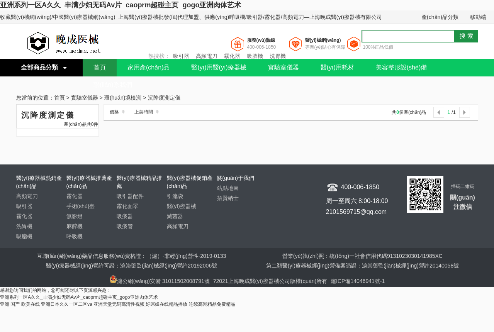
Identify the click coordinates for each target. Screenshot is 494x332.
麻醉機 (74, 226)
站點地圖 (228, 188)
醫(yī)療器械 (181, 206)
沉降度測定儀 (164, 98)
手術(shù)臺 (80, 206)
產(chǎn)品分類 (439, 17)
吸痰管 (125, 226)
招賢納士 (228, 198)
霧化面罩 (127, 206)
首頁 (99, 67)
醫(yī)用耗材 (337, 67)
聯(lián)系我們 (112, 84)
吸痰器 (125, 216)
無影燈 (74, 216)
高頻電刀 (206, 56)
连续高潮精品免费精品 (212, 304)
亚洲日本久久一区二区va (66, 304)
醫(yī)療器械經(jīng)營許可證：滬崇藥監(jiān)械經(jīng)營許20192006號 (131, 266)
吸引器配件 (130, 196)
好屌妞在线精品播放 (166, 304)
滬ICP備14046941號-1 (358, 281)
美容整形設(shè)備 (401, 67)
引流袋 (175, 196)
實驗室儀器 (283, 67)
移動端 (478, 17)
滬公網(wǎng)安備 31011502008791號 (159, 281)
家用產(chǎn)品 (148, 67)
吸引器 (181, 56)
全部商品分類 (39, 67)
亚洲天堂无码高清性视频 (118, 304)
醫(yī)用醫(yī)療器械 (218, 67)
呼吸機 (74, 236)
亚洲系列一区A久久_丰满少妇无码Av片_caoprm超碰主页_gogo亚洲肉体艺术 (120, 5)
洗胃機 (278, 56)
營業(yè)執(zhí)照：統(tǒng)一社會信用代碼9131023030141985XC (362, 256)
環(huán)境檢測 (122, 98)
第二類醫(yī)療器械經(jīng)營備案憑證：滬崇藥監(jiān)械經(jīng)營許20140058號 (362, 266)
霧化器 (232, 56)
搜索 (467, 35)
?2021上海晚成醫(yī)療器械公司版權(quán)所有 (271, 281)
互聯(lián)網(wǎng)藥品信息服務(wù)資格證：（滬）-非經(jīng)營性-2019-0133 (131, 256)
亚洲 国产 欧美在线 (20, 304)
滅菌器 (175, 216)
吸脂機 (255, 56)
